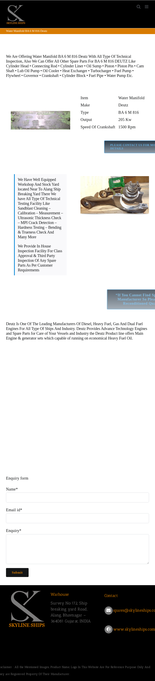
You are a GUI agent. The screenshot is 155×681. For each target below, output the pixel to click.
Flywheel (13, 75)
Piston (109, 66)
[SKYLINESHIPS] (27, 590)
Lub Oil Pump (28, 71)
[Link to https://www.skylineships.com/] (108, 629)
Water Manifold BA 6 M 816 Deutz (60, 56)
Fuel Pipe (96, 75)
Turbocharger (100, 71)
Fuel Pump (122, 71)
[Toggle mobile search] (139, 7)
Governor (31, 75)
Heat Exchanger (74, 71)
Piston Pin (125, 66)
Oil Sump (93, 66)
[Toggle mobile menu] (147, 7)
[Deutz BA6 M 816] (40, 92)
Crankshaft (50, 75)
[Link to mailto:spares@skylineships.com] (108, 610)
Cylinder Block (74, 75)
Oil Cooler (51, 71)
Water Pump (116, 75)
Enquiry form (17, 478)
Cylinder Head (17, 66)
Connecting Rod (44, 66)
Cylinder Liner (71, 66)
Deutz (10, 324)
